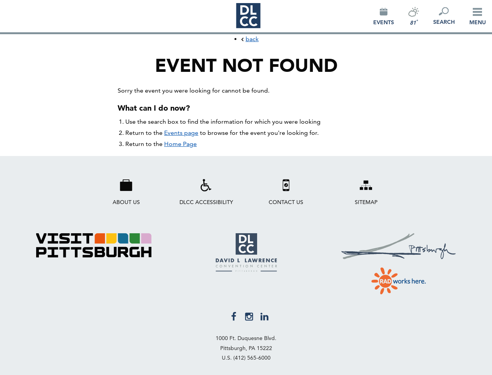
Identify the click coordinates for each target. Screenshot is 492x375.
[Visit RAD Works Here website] (398, 279)
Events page (181, 132)
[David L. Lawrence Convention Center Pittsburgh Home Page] (246, 269)
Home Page (180, 144)
